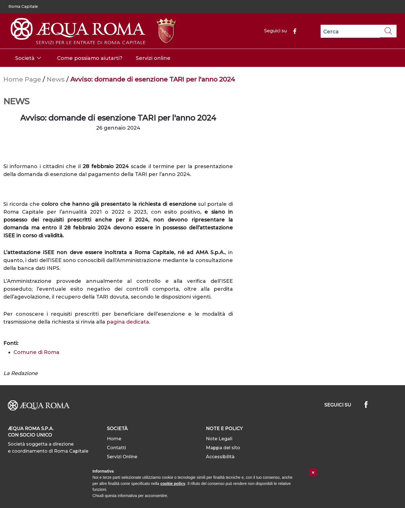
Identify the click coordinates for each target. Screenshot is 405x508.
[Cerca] (350, 31)
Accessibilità (220, 456)
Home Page (23, 79)
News (56, 79)
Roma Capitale (23, 6)
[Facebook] (292, 30)
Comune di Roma (36, 352)
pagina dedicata (128, 322)
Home (114, 438)
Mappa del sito (223, 447)
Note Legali (219, 438)
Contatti (116, 447)
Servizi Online (122, 456)
